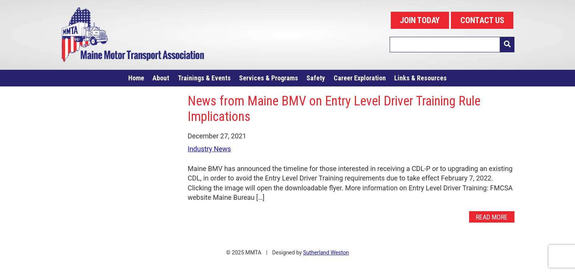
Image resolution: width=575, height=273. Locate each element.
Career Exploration (360, 78)
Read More (492, 217)
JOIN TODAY (420, 20)
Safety (315, 78)
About (160, 78)
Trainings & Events (204, 78)
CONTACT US (482, 20)
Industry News (209, 149)
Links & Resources (420, 78)
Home (136, 78)
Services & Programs (268, 78)
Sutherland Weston (326, 252)
